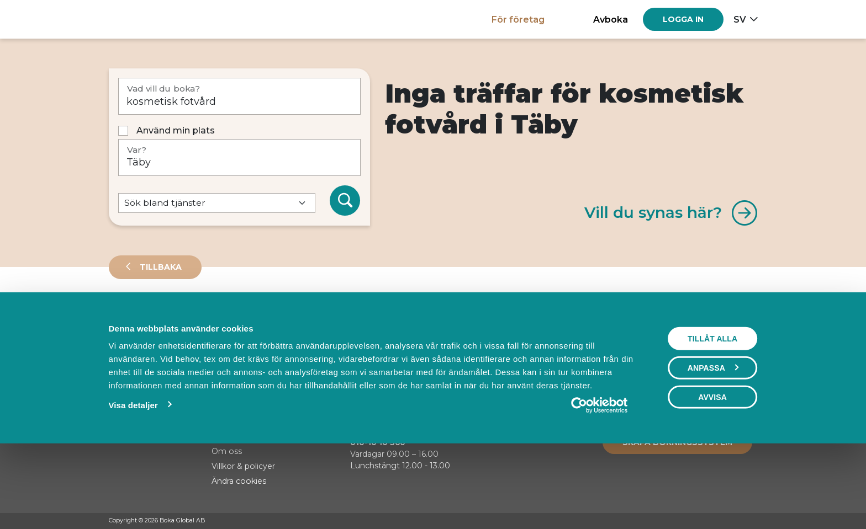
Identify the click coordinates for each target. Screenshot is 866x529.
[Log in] (683, 19)
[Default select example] (217, 203)
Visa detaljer (132, 480)
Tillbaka (160, 267)
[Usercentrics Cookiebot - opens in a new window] (599, 481)
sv (739, 19)
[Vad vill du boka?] (240, 96)
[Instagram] (731, 521)
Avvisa (712, 472)
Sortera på (136, 353)
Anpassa (713, 443)
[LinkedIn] (752, 521)
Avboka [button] (610, 19)
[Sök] (345, 200)
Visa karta (713, 354)
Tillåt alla (712, 414)
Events (224, 317)
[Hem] (147, 19)
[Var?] (240, 157)
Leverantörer (152, 317)
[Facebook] (710, 521)
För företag (518, 19)
